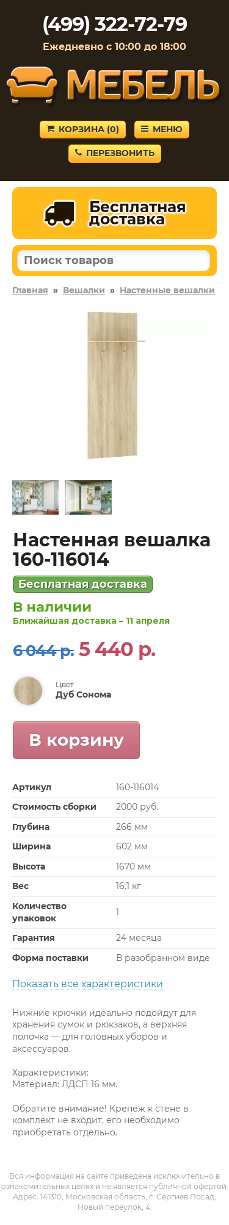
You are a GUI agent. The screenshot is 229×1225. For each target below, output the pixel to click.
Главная (30, 290)
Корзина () (82, 129)
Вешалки (84, 290)
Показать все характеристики (87, 984)
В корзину (76, 739)
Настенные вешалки (167, 290)
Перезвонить (114, 153)
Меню (162, 129)
